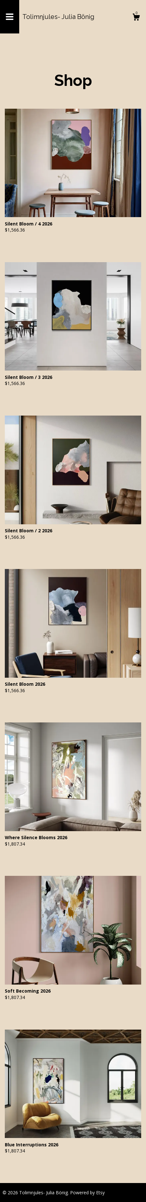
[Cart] (136, 18)
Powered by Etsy (87, 1192)
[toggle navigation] (9, 16)
